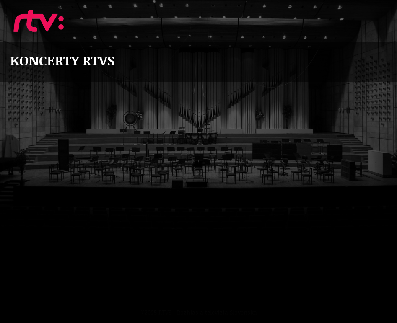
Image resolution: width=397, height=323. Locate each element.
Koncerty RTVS (38, 21)
